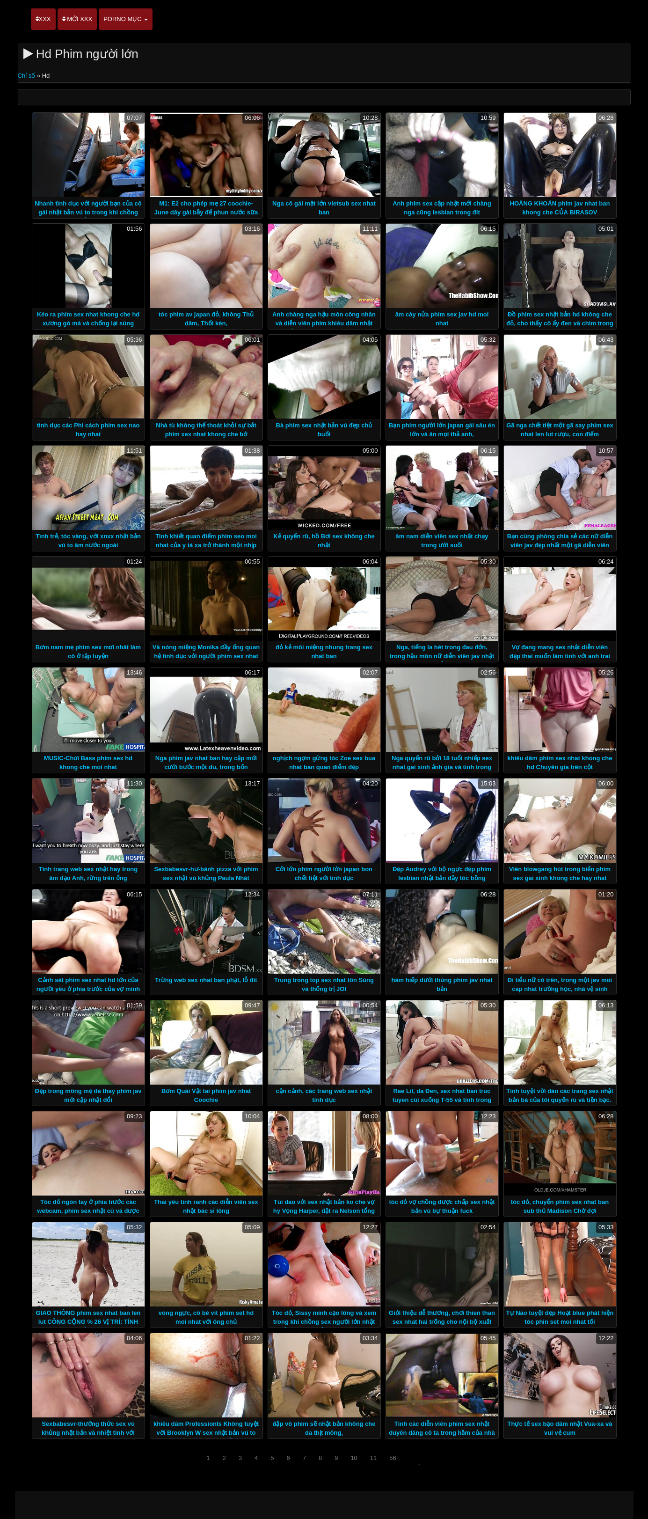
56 (392, 1457)
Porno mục (125, 18)
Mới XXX (77, 18)
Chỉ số (27, 75)
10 (353, 1457)
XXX (43, 18)
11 (373, 1457)
